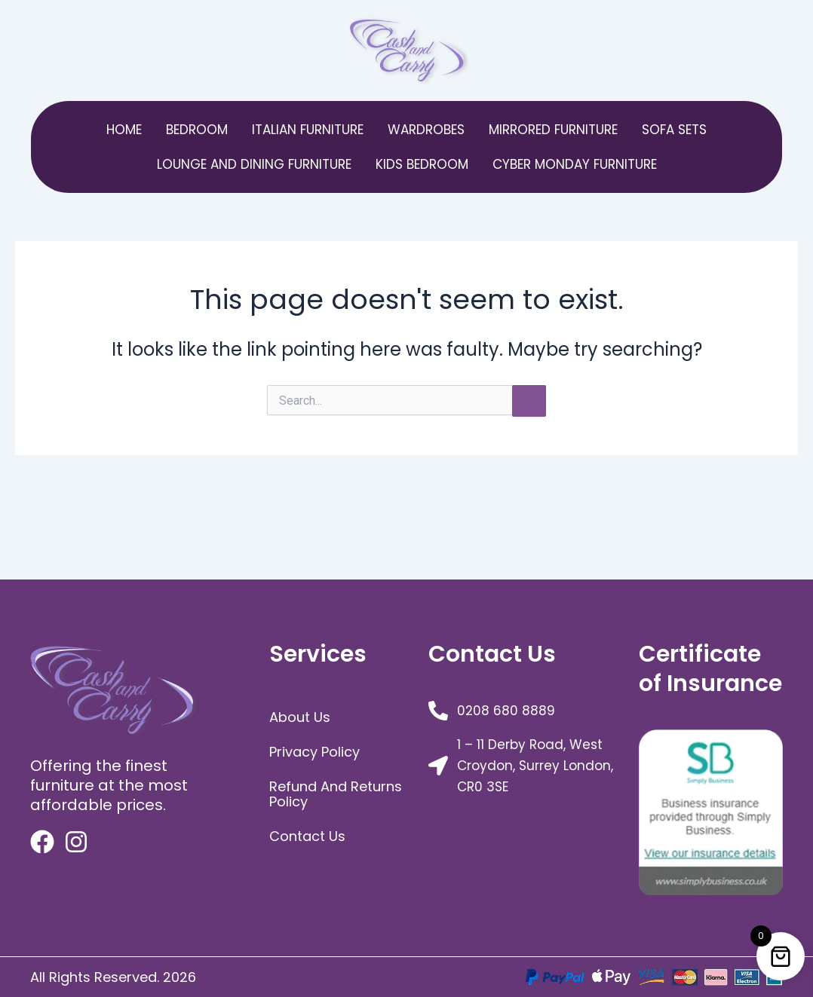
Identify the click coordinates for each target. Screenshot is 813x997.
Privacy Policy (314, 751)
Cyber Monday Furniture (574, 164)
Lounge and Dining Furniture (254, 164)
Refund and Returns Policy (335, 794)
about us (299, 717)
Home (124, 130)
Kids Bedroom (422, 164)
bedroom (197, 130)
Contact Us (307, 836)
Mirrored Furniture (553, 130)
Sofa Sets (674, 130)
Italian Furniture (308, 130)
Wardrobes (426, 130)
